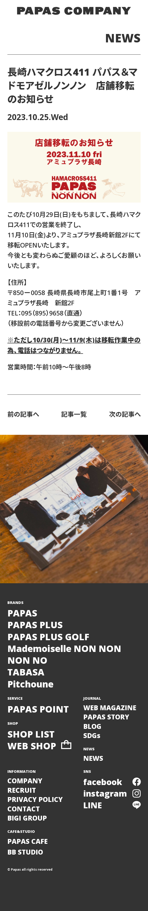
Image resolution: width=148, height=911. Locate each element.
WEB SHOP (39, 746)
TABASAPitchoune (30, 678)
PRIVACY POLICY (35, 799)
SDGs (91, 735)
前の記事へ (23, 414)
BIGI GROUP (27, 818)
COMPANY (24, 780)
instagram (112, 793)
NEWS (123, 38)
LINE (112, 805)
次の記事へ (125, 414)
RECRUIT (21, 790)
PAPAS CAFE (27, 841)
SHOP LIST (31, 734)
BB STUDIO (25, 852)
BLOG (92, 726)
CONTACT (23, 808)
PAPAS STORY (106, 716)
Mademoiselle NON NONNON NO (64, 654)
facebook (112, 781)
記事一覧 (74, 414)
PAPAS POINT (38, 709)
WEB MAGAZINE (109, 707)
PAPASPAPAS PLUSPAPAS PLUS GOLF (48, 625)
